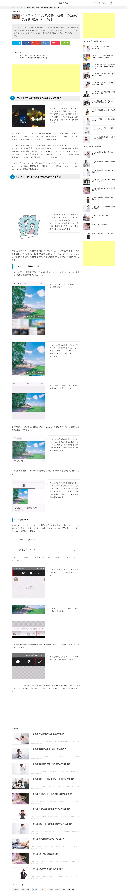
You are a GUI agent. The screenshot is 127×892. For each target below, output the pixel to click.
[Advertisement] (46, 78)
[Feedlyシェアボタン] (65, 43)
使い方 (15, 889)
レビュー (71, 889)
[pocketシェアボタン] (55, 43)
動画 (50, 889)
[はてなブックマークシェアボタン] (45, 43)
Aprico (63, 2)
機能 (63, 889)
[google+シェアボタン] (36, 43)
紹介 (57, 889)
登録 (22, 889)
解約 (29, 889)
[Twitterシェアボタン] (16, 43)
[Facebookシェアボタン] (26, 43)
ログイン (42, 889)
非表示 (20, 52)
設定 (35, 889)
